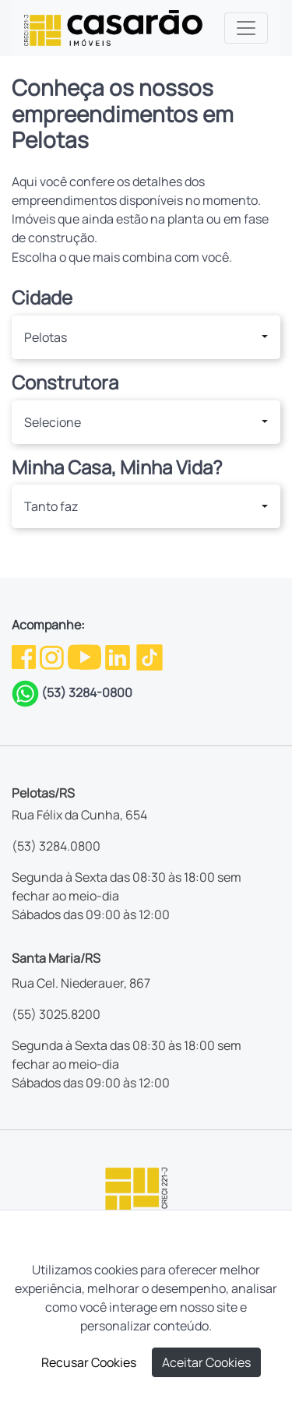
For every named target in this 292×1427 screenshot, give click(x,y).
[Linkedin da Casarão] (119, 655)
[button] (146, 337)
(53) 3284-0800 (86, 692)
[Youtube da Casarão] (86, 655)
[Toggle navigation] (246, 28)
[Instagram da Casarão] (53, 655)
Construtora (65, 383)
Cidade (42, 298)
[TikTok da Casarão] (149, 655)
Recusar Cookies (88, 1362)
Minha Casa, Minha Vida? (117, 467)
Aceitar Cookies (206, 1362)
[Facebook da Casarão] (25, 655)
